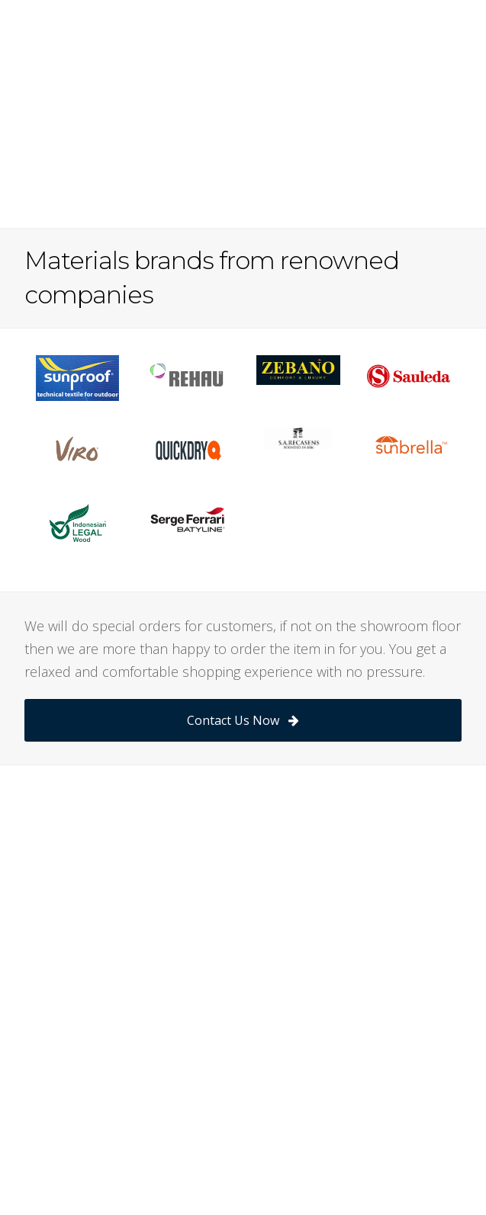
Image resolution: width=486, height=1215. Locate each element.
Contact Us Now (243, 720)
